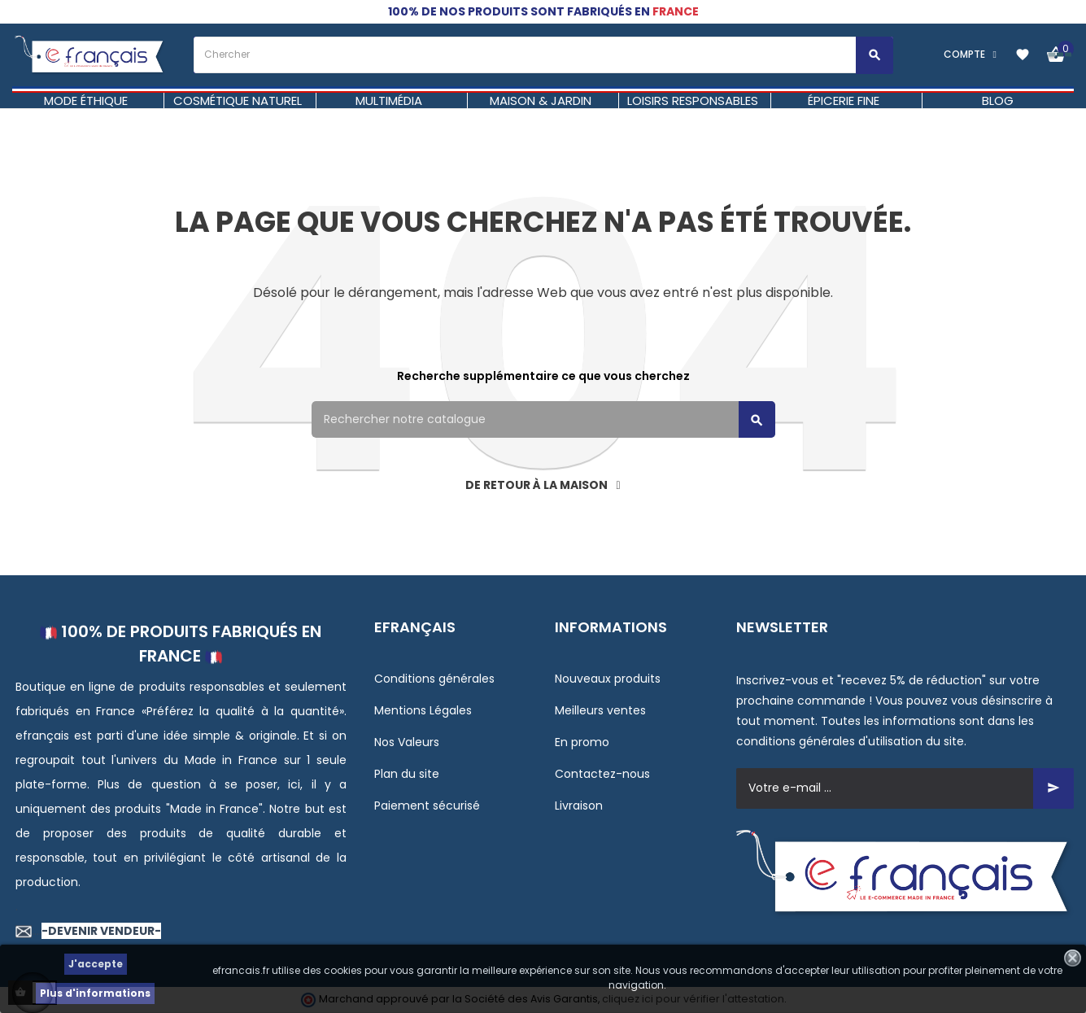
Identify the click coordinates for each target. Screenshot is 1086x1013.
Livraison (579, 805)
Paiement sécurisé (427, 805)
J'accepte (95, 964)
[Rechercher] (543, 419)
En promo (582, 742)
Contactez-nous (602, 774)
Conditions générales (434, 678)
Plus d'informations (95, 993)
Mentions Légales (423, 710)
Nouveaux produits (608, 678)
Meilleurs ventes (600, 710)
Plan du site (406, 774)
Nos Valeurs (406, 742)
